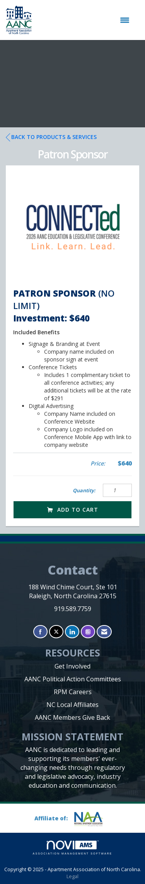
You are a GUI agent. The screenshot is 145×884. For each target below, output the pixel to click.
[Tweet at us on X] (56, 632)
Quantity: (84, 490)
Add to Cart (72, 509)
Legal (72, 876)
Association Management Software (73, 848)
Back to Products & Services (51, 137)
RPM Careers (73, 692)
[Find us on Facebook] (40, 632)
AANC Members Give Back (72, 717)
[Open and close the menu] (84, 20)
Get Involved (72, 666)
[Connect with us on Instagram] (88, 632)
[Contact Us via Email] (104, 632)
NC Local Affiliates (72, 704)
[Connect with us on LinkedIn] (72, 632)
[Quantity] (117, 490)
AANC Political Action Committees (72, 679)
